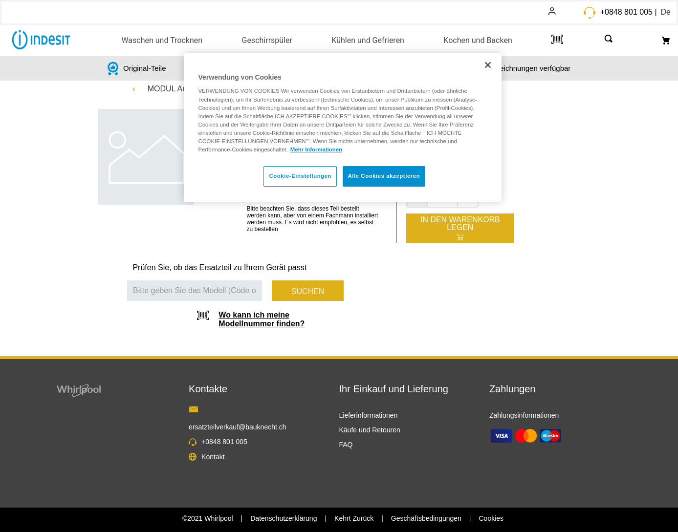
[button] (161, 39)
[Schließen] (488, 65)
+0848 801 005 (224, 442)
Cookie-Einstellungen (300, 176)
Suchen (308, 291)
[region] (343, 127)
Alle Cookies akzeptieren (384, 176)
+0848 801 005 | (628, 12)
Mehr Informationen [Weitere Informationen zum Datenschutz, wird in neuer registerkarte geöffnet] (316, 149)
